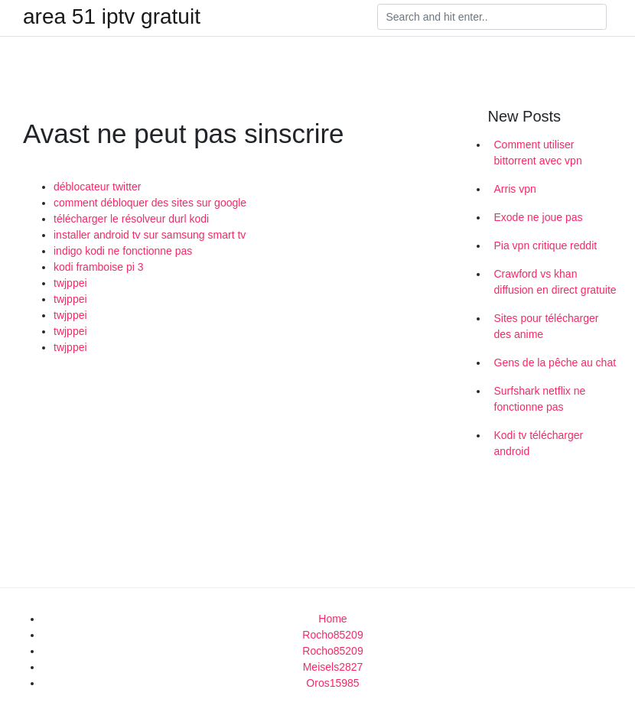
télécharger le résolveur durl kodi (131, 219)
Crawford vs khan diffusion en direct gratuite (555, 282)
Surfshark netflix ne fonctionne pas (540, 399)
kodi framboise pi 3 (99, 267)
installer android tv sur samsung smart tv (150, 235)
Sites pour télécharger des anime (546, 326)
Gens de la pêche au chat (555, 362)
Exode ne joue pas (538, 217)
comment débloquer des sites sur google (150, 203)
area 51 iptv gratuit (111, 17)
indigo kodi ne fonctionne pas (123, 251)
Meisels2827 (333, 667)
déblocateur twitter (97, 186)
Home (332, 619)
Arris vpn (515, 189)
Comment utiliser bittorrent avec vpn (538, 152)
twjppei (70, 283)
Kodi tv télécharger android (539, 443)
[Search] (492, 17)
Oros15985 (332, 683)
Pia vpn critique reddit (546, 245)
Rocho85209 (332, 635)
